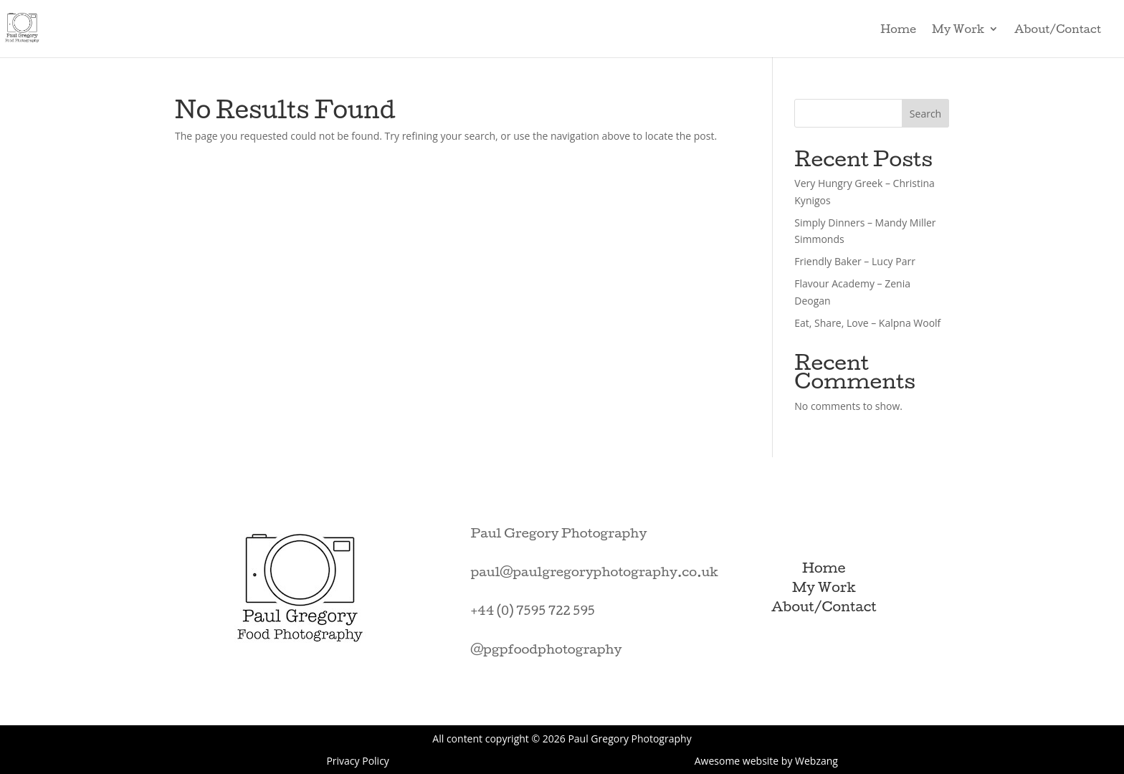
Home (898, 29)
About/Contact (1057, 29)
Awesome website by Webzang (766, 761)
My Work (958, 29)
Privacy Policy (357, 761)
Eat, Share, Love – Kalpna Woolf (867, 323)
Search (925, 113)
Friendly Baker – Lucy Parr (854, 261)
